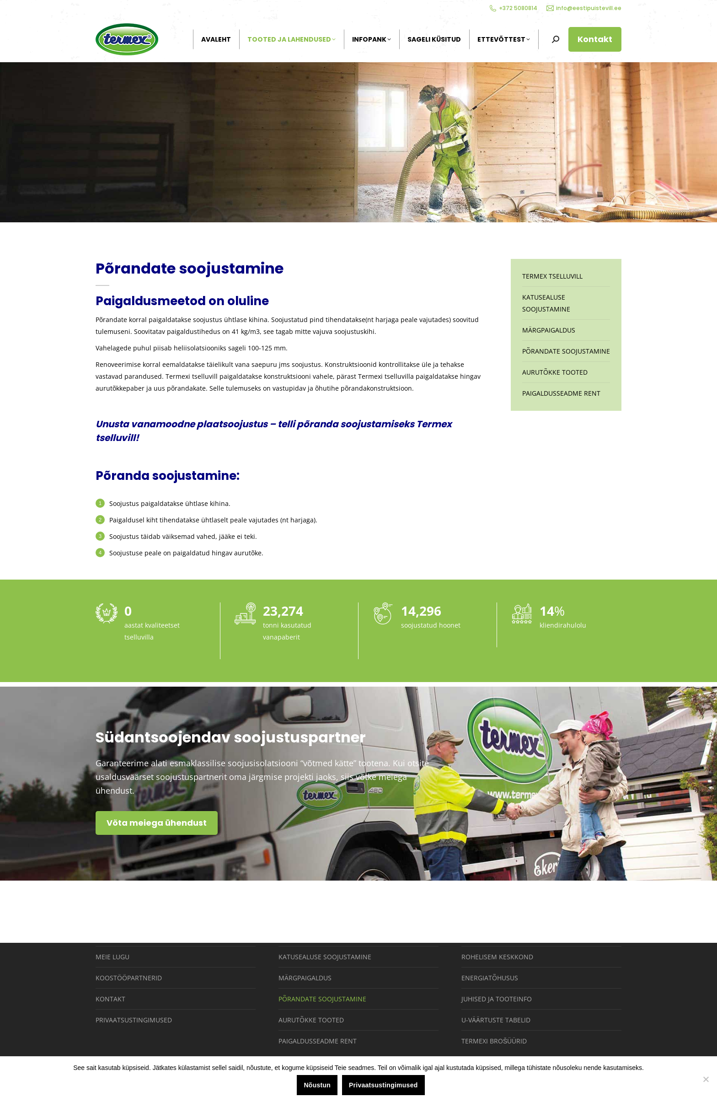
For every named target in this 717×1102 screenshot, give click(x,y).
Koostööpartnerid (129, 977)
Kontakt (110, 998)
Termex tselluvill (552, 276)
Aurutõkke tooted (555, 372)
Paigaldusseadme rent (561, 393)
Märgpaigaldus (548, 330)
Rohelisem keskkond (497, 956)
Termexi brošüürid (494, 1041)
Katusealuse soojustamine (546, 303)
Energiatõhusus (489, 977)
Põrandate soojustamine (566, 351)
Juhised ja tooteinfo (496, 998)
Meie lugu (112, 956)
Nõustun (317, 1085)
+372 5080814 (513, 8)
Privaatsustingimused (134, 1020)
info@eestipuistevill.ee (583, 8)
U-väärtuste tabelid (495, 1020)
